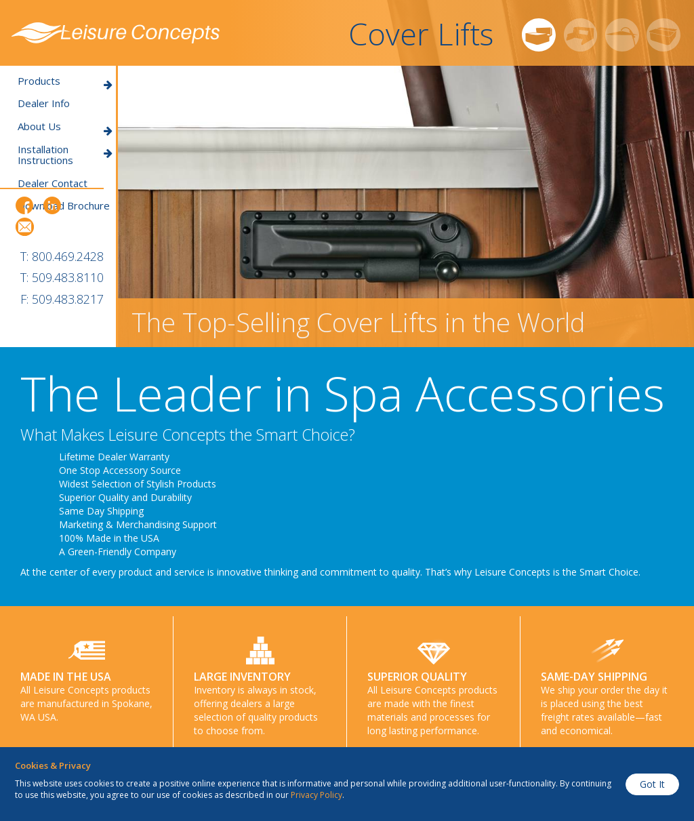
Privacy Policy (316, 795)
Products (65, 81)
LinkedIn (52, 206)
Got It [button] (652, 784)
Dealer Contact (52, 183)
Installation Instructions (65, 155)
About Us (65, 126)
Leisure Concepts (115, 33)
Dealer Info (44, 103)
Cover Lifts (420, 33)
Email (25, 227)
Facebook (25, 206)
